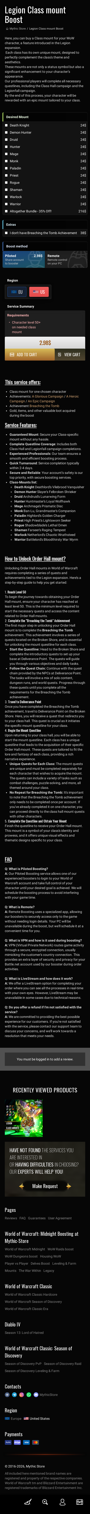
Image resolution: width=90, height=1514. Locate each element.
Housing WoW (50, 1256)
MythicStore (49, 1395)
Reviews (11, 1218)
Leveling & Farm (64, 1263)
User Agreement (60, 1218)
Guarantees (37, 1218)
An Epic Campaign (41, 401)
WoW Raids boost (61, 1249)
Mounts (10, 1271)
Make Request (45, 1185)
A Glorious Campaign (47, 396)
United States (40, 1418)
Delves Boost (40, 1263)
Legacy (48, 1271)
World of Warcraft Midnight (25, 1249)
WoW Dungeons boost (21, 1256)
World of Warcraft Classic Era (26, 1309)
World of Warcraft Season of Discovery (33, 1302)
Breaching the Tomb (44, 406)
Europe (16, 1418)
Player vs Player (16, 1263)
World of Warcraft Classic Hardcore (31, 1294)
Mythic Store (18, 28)
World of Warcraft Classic (28, 1286)
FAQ (22, 1218)
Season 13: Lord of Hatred (24, 1333)
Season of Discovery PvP (23, 1364)
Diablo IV (12, 1324)
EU (20, 292)
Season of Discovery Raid (62, 1364)
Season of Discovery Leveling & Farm (32, 1371)
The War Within (30, 1271)
